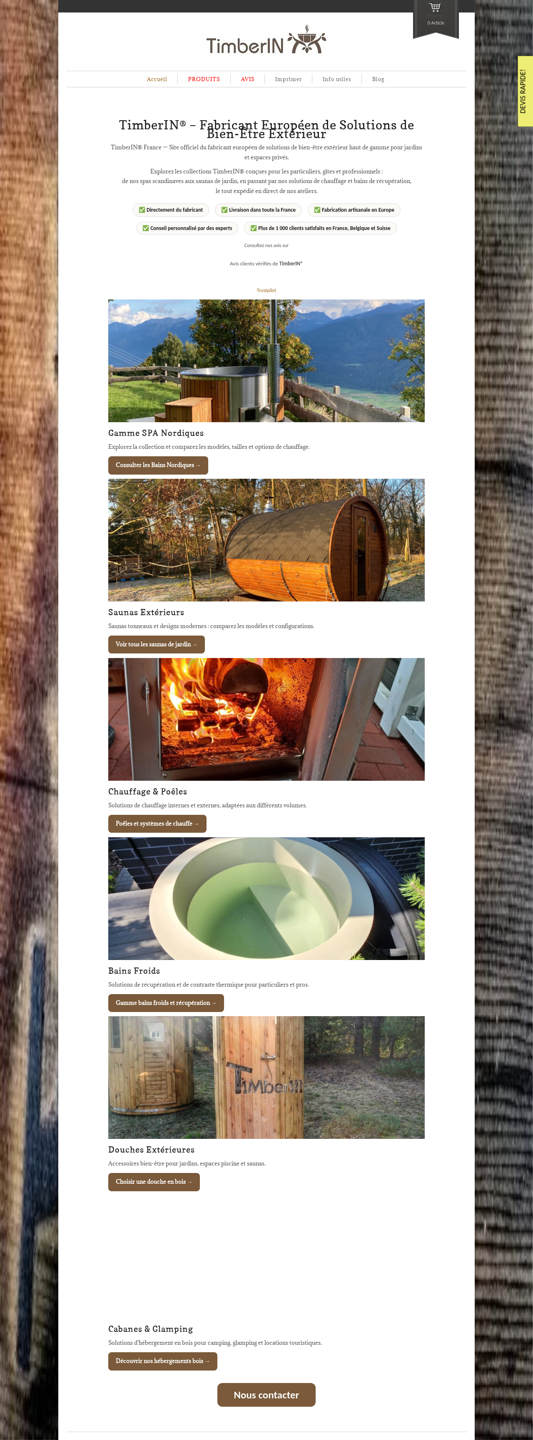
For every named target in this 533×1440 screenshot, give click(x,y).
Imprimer (288, 79)
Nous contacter (266, 1394)
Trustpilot (266, 290)
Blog (378, 79)
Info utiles (337, 79)
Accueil (157, 79)
